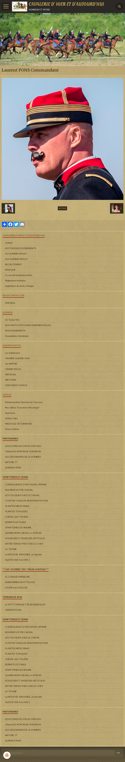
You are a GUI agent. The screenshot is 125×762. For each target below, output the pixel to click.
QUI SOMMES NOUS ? (16, 259)
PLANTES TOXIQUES (16, 511)
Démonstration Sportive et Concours (24, 402)
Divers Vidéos (12, 429)
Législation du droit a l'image (19, 285)
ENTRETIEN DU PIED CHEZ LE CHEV (24, 543)
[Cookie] (7, 755)
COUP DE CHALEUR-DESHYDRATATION (26, 500)
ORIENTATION (13, 609)
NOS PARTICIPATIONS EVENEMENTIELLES (28, 325)
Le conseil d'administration (18, 275)
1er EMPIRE (11, 363)
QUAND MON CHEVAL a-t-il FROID (23, 532)
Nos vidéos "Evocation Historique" (22, 407)
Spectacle (10, 412)
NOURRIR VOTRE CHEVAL (19, 489)
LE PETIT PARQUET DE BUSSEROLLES (25, 604)
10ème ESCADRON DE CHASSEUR (23, 451)
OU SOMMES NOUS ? (16, 253)
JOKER (8, 242)
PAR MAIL (10, 302)
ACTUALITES (12, 319)
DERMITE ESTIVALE (15, 522)
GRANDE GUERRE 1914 (17, 358)
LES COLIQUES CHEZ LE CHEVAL (22, 495)
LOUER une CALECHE (16, 587)
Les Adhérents (12, 352)
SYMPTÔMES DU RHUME (18, 527)
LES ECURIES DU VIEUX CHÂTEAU (23, 446)
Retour (62, 208)
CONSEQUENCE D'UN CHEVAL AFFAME (26, 484)
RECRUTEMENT (13, 264)
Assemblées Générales (17, 336)
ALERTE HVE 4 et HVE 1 (17, 559)
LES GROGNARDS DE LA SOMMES (23, 456)
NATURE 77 (11, 462)
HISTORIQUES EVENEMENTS (20, 248)
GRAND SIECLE (13, 369)
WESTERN (10, 379)
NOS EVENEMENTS (15, 330)
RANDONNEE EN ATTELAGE (20, 582)
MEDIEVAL (10, 374)
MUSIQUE (10, 269)
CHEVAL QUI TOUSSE (16, 516)
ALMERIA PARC (13, 467)
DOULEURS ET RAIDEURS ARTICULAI (25, 538)
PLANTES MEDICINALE (17, 506)
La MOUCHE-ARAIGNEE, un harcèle (23, 554)
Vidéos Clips (11, 418)
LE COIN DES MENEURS (17, 576)
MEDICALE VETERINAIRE (18, 423)
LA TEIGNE (11, 549)
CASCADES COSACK (16, 385)
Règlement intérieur (15, 280)
